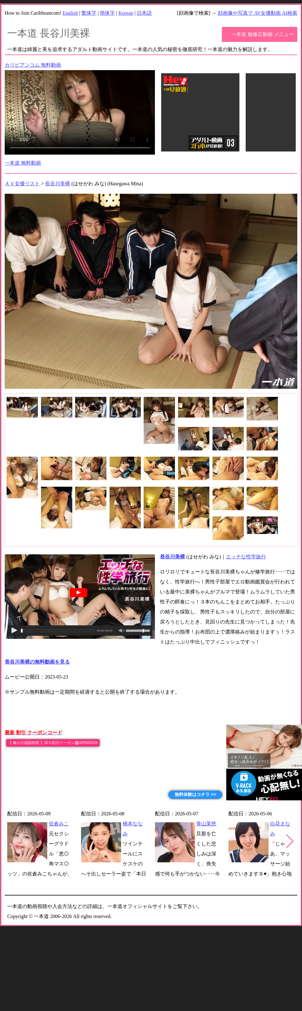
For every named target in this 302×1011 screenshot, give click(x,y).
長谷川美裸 (57, 183)
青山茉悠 (206, 823)
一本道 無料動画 (23, 163)
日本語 (144, 13)
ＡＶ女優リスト (22, 183)
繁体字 (88, 13)
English (70, 13)
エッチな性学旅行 (246, 556)
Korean (126, 13)
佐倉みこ (59, 823)
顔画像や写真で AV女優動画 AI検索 (257, 13)
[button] (290, 841)
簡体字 (107, 13)
